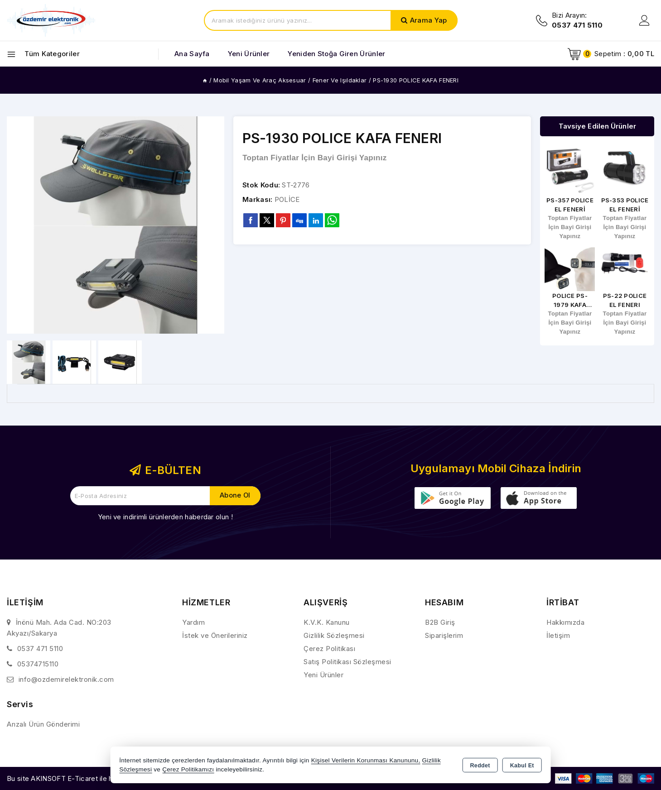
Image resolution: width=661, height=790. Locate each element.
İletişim (558, 635)
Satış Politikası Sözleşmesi (347, 661)
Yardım (193, 622)
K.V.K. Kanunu (327, 622)
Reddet (480, 765)
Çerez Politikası (329, 648)
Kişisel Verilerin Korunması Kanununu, (365, 760)
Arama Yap (428, 20)
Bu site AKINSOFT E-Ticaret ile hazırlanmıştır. (79, 778)
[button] (213, 225)
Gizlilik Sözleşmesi (334, 635)
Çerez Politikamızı (188, 769)
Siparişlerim (444, 635)
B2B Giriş (440, 622)
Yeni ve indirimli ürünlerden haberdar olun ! (165, 516)
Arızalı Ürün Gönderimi (43, 724)
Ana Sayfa (192, 53)
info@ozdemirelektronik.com (66, 679)
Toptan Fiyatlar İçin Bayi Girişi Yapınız (314, 157)
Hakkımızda (565, 622)
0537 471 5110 (40, 648)
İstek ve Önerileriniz (215, 635)
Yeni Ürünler (323, 674)
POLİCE (287, 199)
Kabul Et (522, 765)
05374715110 (38, 664)
